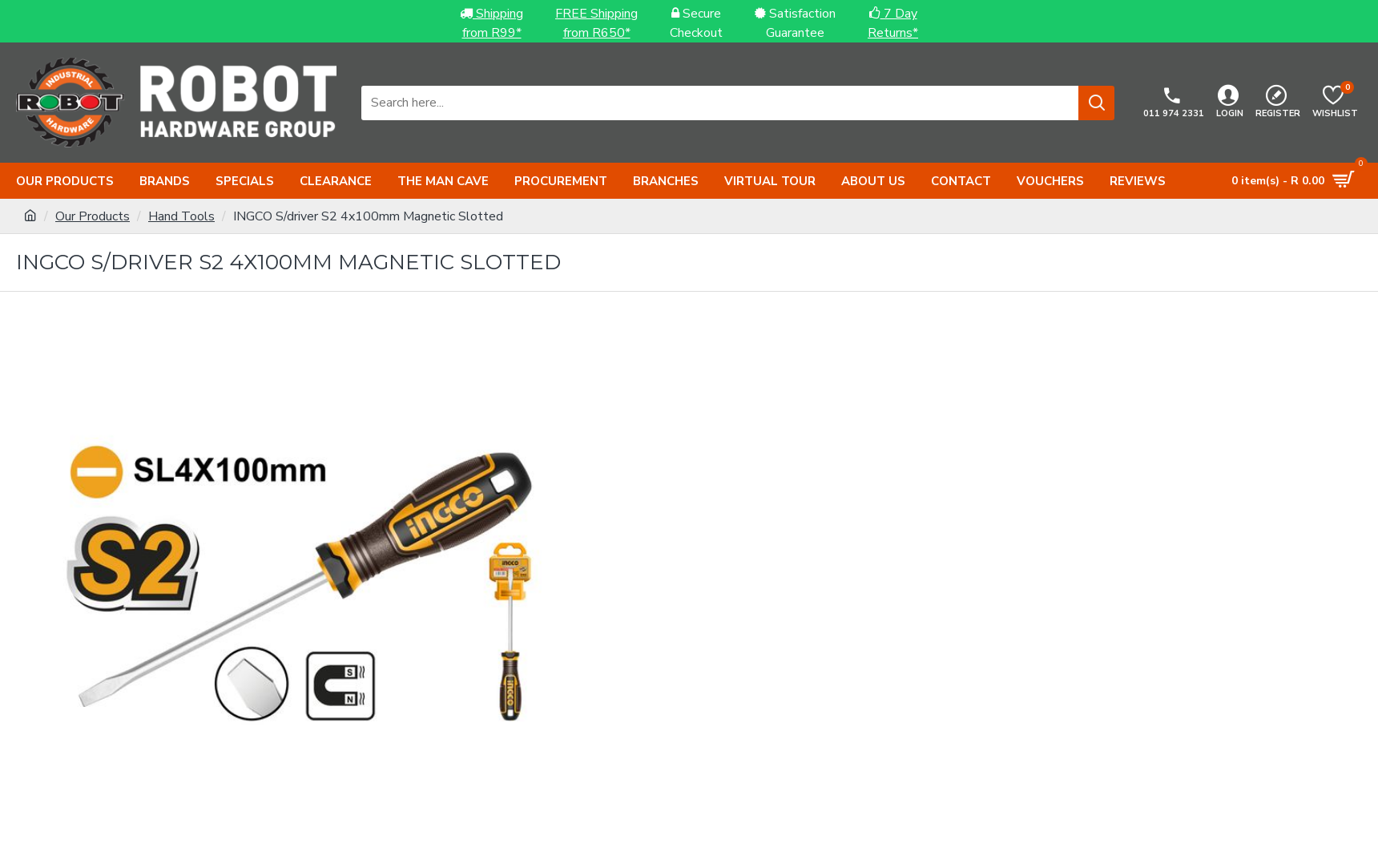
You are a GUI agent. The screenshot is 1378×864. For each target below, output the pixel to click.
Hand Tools (181, 216)
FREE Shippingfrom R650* (596, 23)
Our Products (92, 216)
